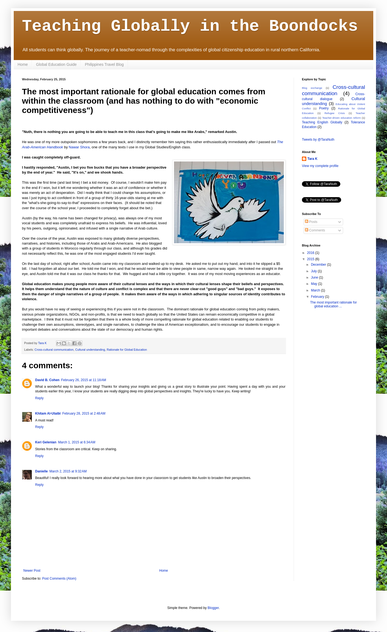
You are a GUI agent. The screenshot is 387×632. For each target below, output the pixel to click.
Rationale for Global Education (127, 349)
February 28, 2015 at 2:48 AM (83, 413)
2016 (311, 253)
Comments (315, 230)
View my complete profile (320, 166)
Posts (311, 222)
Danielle (41, 471)
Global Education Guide (56, 64)
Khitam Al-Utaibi (48, 413)
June (315, 277)
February (318, 297)
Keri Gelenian (45, 442)
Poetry (324, 108)
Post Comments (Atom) (59, 578)
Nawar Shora (79, 147)
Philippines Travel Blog (104, 64)
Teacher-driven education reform (341, 117)
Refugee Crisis (334, 113)
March (316, 290)
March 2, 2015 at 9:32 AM (68, 471)
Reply (39, 398)
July (314, 271)
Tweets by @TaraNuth (318, 139)
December (319, 265)
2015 (311, 259)
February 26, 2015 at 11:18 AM (83, 380)
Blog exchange (312, 87)
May (314, 284)
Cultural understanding (90, 349)
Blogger (213, 608)
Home (23, 64)
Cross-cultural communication (54, 349)
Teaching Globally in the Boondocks (190, 26)
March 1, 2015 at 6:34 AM (76, 442)
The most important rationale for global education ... (333, 304)
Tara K (312, 159)
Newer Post (31, 571)
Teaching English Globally (322, 122)
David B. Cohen (47, 380)
